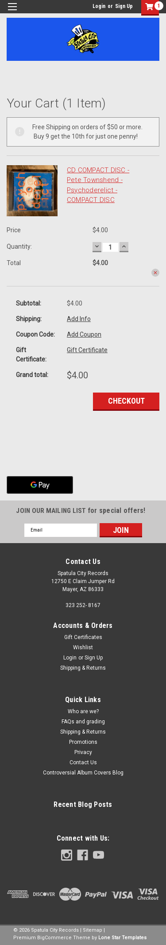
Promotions (83, 742)
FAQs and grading (83, 722)
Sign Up (124, 6)
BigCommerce (54, 938)
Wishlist (83, 647)
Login (99, 6)
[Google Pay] (40, 485)
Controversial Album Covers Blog (83, 773)
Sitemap (92, 930)
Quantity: (19, 246)
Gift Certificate (87, 349)
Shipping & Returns (83, 668)
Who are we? (83, 711)
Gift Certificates (83, 637)
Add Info (79, 318)
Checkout (126, 400)
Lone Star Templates (122, 938)
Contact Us (83, 762)
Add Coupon (84, 334)
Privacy (83, 752)
